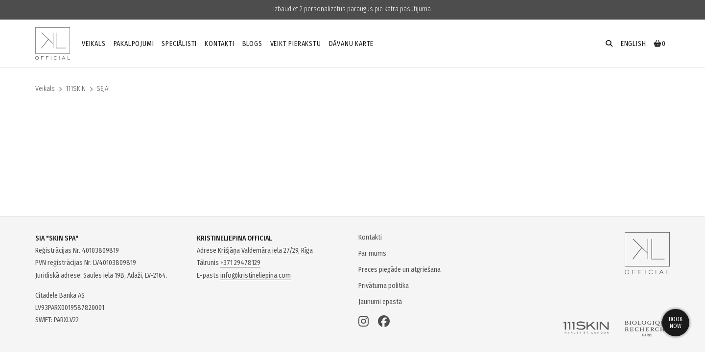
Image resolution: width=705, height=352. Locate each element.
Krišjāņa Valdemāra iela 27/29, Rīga (265, 250)
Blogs (252, 44)
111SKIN (76, 89)
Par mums (372, 253)
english (633, 44)
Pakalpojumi (134, 44)
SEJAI (103, 89)
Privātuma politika (383, 286)
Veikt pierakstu (295, 44)
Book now (675, 323)
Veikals (94, 44)
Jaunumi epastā (380, 302)
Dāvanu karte (351, 44)
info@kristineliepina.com (255, 275)
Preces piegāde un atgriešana (399, 269)
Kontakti (219, 44)
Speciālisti (179, 44)
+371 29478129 (240, 263)
